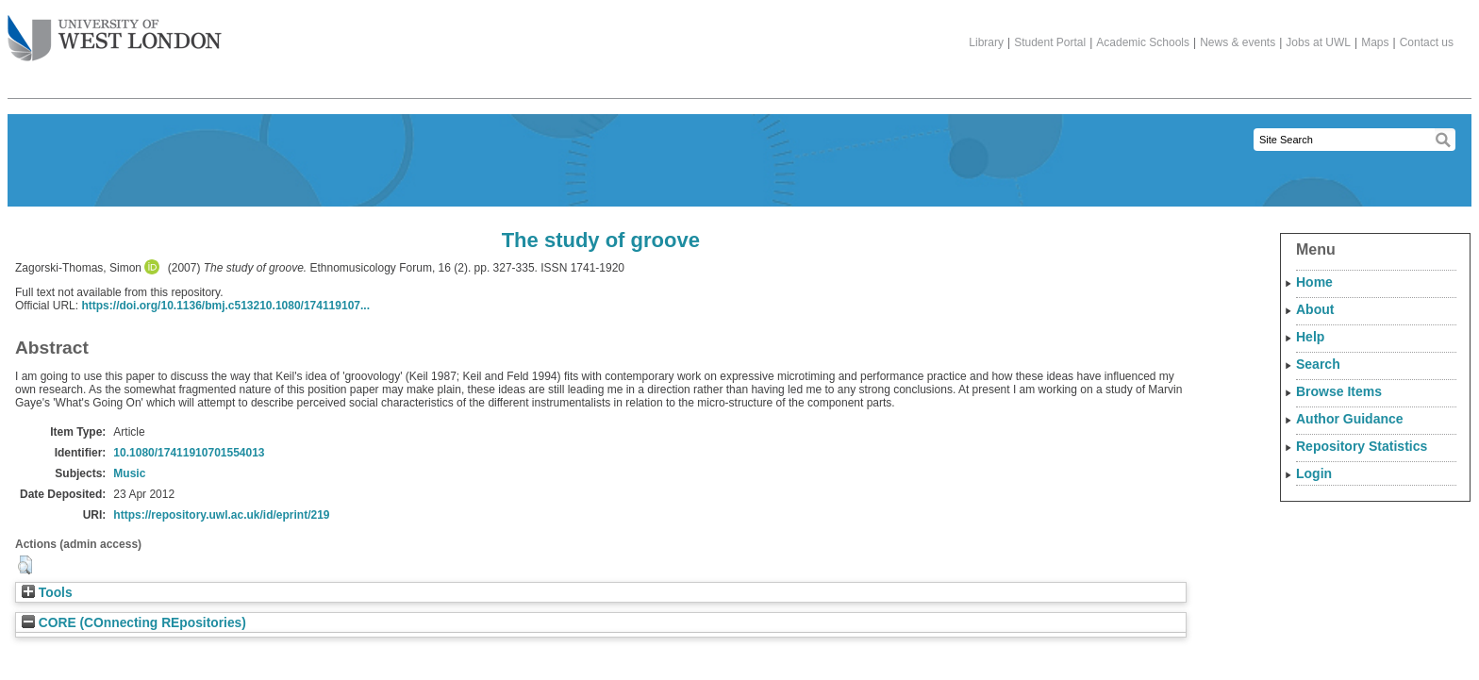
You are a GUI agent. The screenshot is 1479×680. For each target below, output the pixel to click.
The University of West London (114, 31)
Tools (47, 593)
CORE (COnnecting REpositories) (134, 623)
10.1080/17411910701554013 (188, 452)
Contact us (1427, 42)
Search (1318, 364)
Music (129, 473)
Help (1310, 336)
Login (1314, 473)
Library (986, 42)
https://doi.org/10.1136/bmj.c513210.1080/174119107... (225, 305)
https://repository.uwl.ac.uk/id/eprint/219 (221, 515)
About (1315, 309)
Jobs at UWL (1318, 42)
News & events (1237, 42)
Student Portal (1050, 42)
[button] (25, 565)
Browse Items (1339, 391)
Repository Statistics (1361, 446)
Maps (1374, 42)
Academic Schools (1142, 42)
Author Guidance (1350, 418)
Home (1314, 282)
